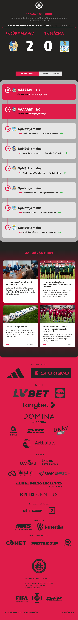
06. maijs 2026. (21, 300)
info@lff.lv (36, 588)
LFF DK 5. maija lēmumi (16, 326)
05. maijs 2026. (58, 344)
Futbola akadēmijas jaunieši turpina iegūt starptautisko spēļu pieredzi (55, 328)
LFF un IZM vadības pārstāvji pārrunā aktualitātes (19, 283)
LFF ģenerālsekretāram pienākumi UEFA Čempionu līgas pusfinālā (57, 284)
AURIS (72, 612)
